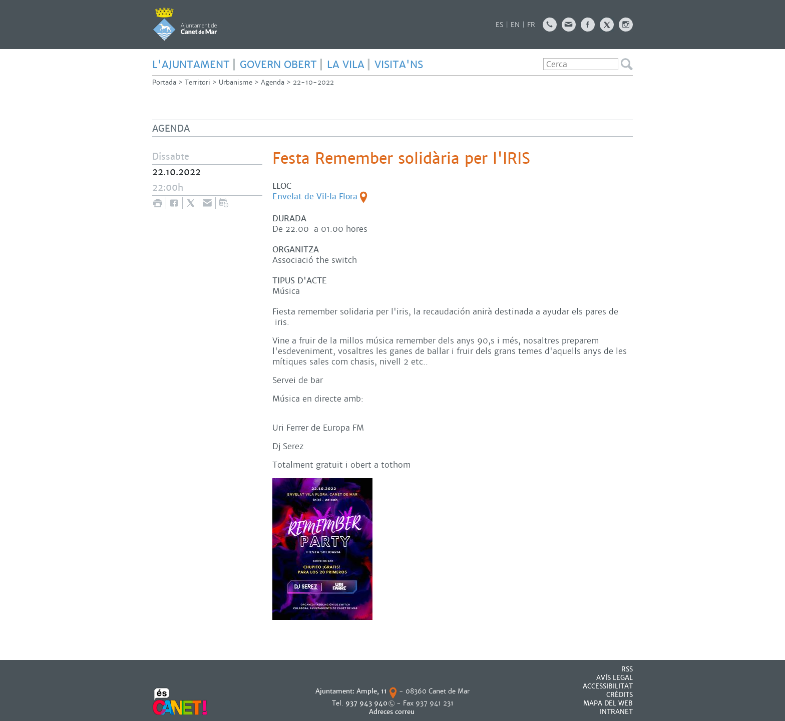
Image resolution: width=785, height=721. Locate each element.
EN (515, 25)
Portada (164, 82)
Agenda (272, 82)
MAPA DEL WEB (608, 703)
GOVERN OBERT (278, 64)
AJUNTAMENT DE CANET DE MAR (185, 24)
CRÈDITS (619, 694)
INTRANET (616, 711)
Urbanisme (235, 82)
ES (499, 25)
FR (531, 25)
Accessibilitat (608, 686)
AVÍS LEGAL (614, 677)
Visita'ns (398, 64)
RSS (627, 669)
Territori (197, 82)
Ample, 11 (371, 691)
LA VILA (345, 64)
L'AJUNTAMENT (191, 64)
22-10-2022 (313, 82)
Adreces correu (393, 711)
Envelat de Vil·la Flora (314, 196)
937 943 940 (366, 703)
